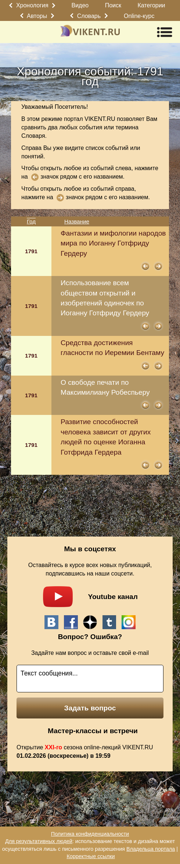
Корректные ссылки (90, 856)
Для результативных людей (38, 841)
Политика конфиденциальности (90, 834)
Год (31, 221)
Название (76, 221)
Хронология (32, 5)
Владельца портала (150, 849)
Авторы (37, 16)
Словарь (89, 16)
